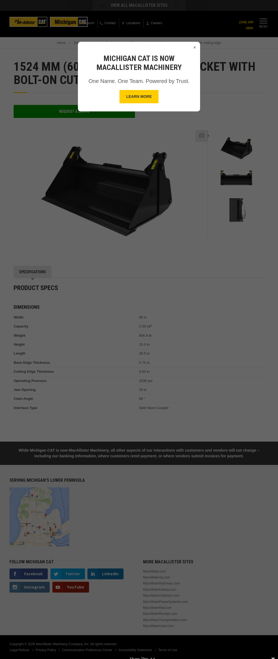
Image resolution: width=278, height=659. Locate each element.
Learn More (139, 96)
